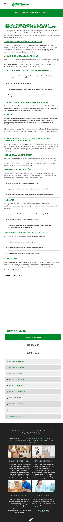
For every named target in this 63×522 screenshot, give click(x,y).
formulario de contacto (39, 509)
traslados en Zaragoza (38, 503)
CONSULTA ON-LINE (33, 337)
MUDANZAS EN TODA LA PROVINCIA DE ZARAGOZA (26, 439)
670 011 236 (33, 352)
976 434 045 (33, 345)
